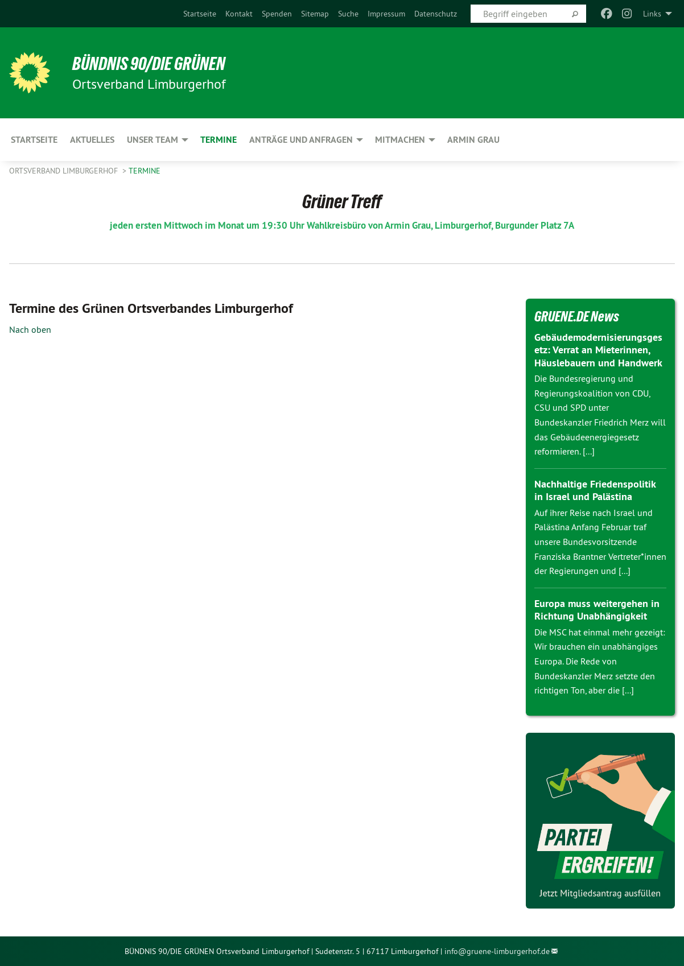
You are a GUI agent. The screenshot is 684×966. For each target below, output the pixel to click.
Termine (144, 171)
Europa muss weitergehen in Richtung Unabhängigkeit (597, 610)
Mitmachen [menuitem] (400, 140)
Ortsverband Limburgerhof (64, 171)
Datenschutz (435, 14)
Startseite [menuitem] (34, 140)
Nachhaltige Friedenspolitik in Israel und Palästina (595, 490)
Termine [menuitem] (218, 140)
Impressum (386, 14)
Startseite (199, 14)
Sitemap (315, 14)
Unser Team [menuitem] (152, 140)
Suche (348, 14)
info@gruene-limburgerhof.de (497, 951)
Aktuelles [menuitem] (92, 140)
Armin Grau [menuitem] (473, 140)
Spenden (277, 14)
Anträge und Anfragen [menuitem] (301, 140)
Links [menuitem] (652, 14)
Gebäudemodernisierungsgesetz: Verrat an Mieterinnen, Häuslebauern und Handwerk (598, 350)
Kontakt (239, 14)
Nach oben (30, 329)
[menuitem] (199, 13)
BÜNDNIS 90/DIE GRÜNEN (149, 63)
